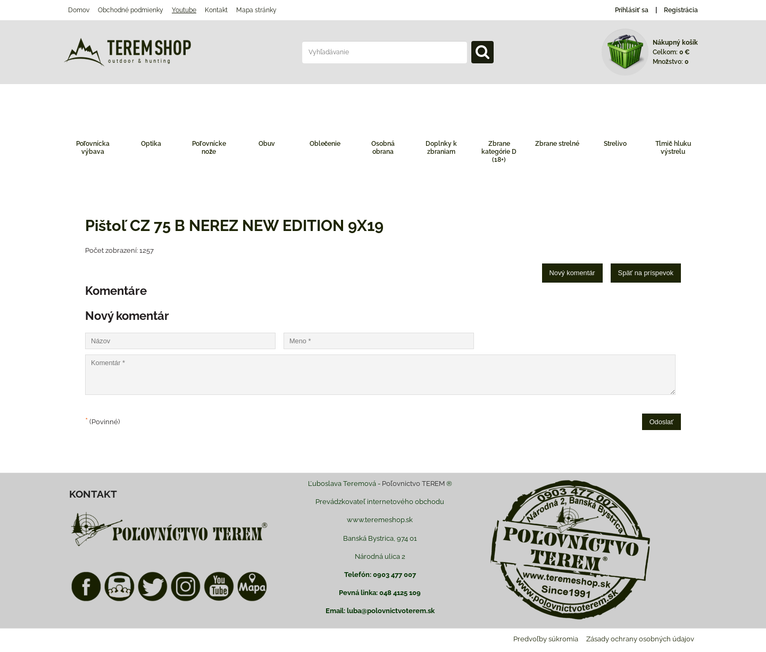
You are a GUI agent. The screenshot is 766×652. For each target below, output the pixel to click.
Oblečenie (325, 143)
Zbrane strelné (557, 143)
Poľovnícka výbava (93, 147)
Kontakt (216, 10)
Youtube (184, 10)
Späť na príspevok (645, 273)
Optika (151, 143)
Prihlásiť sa (631, 10)
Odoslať (661, 422)
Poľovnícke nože (209, 147)
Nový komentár (572, 273)
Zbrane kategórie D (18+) (499, 151)
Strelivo (615, 143)
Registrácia (681, 10)
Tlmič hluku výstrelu (673, 147)
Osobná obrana (383, 147)
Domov (78, 10)
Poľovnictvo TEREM (413, 484)
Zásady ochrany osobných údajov (640, 639)
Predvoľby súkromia (545, 639)
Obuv (267, 143)
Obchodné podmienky (130, 10)
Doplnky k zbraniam (441, 147)
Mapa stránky (256, 10)
